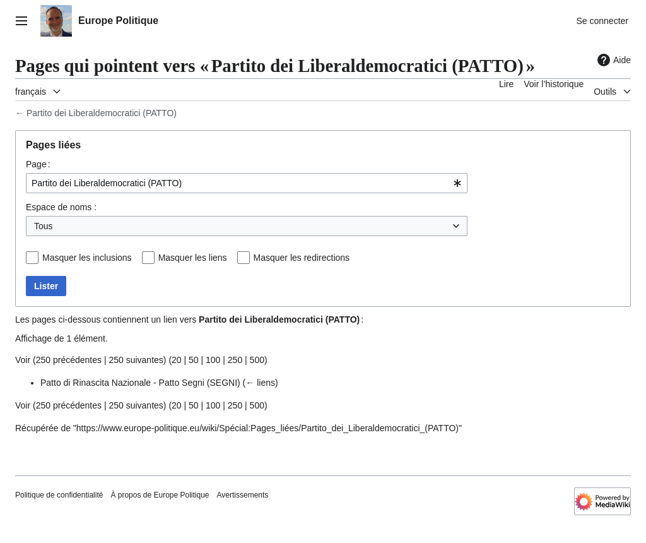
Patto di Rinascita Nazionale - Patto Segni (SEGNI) (140, 383)
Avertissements (243, 495)
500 (257, 360)
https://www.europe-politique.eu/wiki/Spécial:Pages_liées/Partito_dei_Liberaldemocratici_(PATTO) (267, 428)
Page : (38, 164)
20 (177, 360)
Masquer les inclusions (87, 258)
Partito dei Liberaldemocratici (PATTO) (101, 113)
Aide (612, 60)
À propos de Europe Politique (159, 495)
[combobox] (246, 183)
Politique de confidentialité (59, 495)
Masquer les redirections (302, 258)
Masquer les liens (192, 258)
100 (213, 360)
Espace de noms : (61, 207)
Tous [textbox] (43, 226)
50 (194, 360)
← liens (260, 383)
